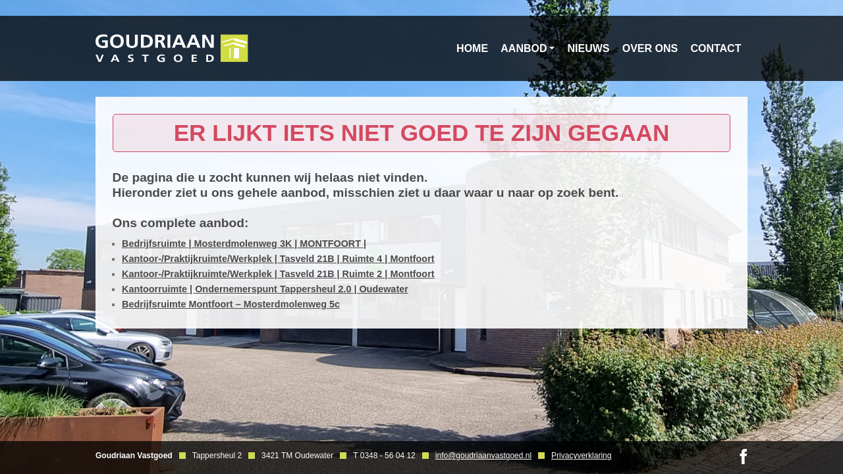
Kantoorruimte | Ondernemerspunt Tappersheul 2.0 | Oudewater (265, 289)
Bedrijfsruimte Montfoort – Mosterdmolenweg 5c (231, 304)
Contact (715, 48)
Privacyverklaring (581, 455)
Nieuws (589, 48)
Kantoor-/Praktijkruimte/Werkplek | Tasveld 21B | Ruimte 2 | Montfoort (278, 274)
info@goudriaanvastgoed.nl (483, 455)
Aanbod (524, 48)
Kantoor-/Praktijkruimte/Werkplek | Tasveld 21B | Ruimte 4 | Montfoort (278, 258)
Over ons (650, 48)
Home (472, 48)
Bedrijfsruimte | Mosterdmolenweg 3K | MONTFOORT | (244, 243)
